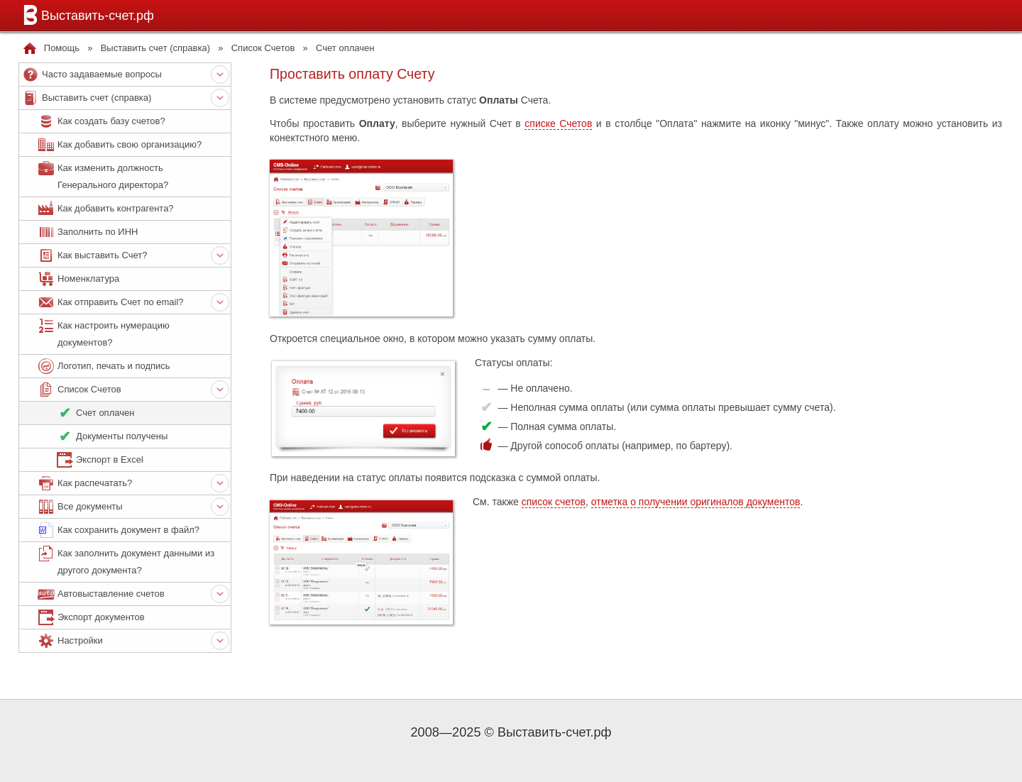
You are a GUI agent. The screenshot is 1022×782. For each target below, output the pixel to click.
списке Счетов (558, 123)
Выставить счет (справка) (155, 48)
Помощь (61, 48)
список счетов (554, 501)
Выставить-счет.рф (86, 15)
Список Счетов (263, 48)
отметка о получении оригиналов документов (696, 501)
